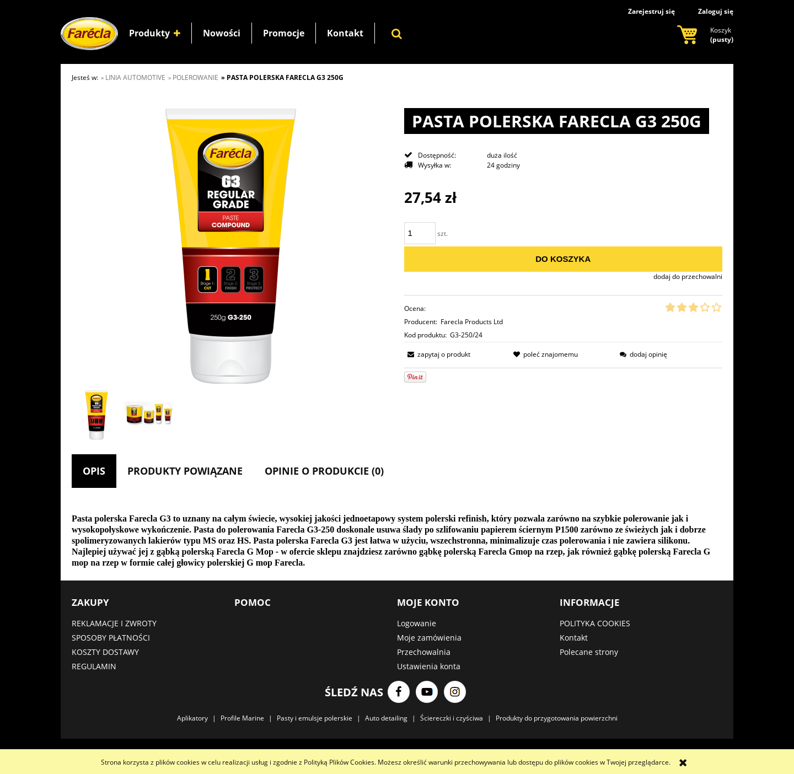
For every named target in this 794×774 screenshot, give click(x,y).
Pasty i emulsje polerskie (314, 718)
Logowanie (416, 623)
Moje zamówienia (429, 637)
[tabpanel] (397, 540)
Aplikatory (192, 718)
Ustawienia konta (428, 666)
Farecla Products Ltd (472, 321)
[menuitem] (154, 33)
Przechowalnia (423, 652)
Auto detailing (386, 718)
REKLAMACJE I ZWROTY (114, 623)
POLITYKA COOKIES (595, 623)
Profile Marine (242, 718)
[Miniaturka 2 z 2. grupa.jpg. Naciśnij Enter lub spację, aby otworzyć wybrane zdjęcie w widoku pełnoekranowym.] (148, 415)
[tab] (94, 471)
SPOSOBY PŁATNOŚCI (111, 637)
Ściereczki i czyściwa (451, 718)
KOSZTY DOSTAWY (105, 652)
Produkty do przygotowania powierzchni (557, 718)
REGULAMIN (94, 666)
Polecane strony (589, 652)
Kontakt (574, 637)
